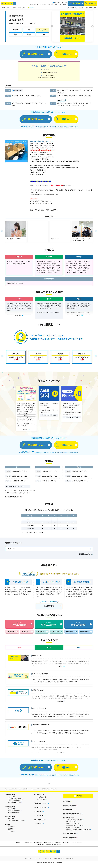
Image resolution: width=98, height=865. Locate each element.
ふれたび (73, 842)
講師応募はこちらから (85, 554)
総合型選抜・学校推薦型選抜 (15, 798)
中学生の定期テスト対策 (14, 810)
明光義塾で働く (40, 844)
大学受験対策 (11, 797)
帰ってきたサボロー (27, 842)
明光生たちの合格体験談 (70, 805)
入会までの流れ (70, 7)
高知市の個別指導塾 (35, 788)
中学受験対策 (11, 818)
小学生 (3, 7)
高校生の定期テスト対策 (14, 800)
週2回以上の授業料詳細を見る (13, 496)
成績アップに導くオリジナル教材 (74, 819)
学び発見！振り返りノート (72, 823)
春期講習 (10, 826)
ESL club (79, 842)
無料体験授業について (40, 819)
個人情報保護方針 (69, 858)
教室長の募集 (57, 844)
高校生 (14, 7)
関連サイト (18, 842)
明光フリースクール (49, 842)
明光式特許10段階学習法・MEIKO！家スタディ (78, 829)
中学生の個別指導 (10, 806)
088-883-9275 (40, 174)
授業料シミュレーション (41, 807)
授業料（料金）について (41, 803)
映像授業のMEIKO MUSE (14, 802)
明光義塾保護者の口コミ (70, 809)
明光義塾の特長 (21, 7)
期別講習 (7, 824)
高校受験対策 (11, 808)
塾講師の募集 (49, 844)
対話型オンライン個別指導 (72, 827)
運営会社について (58, 858)
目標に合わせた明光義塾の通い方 (72, 813)
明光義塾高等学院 (38, 842)
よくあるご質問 (80, 7)
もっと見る (78, 315)
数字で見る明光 (41, 799)
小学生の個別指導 (10, 816)
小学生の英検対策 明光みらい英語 (16, 820)
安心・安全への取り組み (91, 7)
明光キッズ (58, 842)
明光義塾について (39, 794)
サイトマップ (37, 858)
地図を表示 (61, 100)
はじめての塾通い (39, 815)
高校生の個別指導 (10, 794)
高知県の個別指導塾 (24, 788)
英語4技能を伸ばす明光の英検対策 (75, 825)
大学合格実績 (66, 801)
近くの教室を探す (13, 788)
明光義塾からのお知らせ (70, 837)
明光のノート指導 (70, 821)
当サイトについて (28, 858)
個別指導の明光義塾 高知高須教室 (49, 788)
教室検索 (31, 7)
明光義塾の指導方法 (68, 817)
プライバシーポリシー (47, 858)
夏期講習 (10, 829)
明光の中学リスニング (13, 812)
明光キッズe (66, 842)
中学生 (8, 7)
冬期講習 (10, 831)
